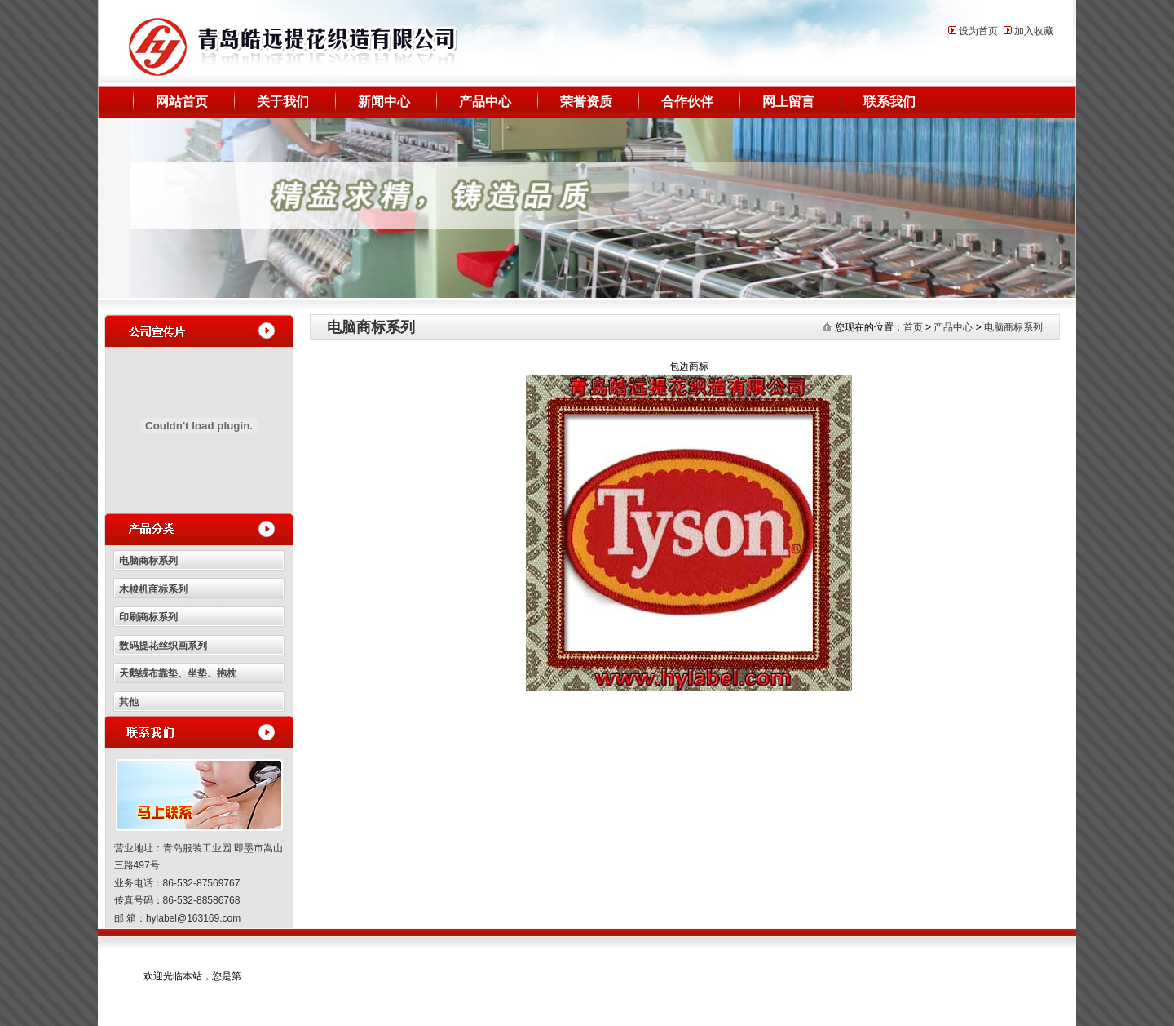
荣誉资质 (586, 102)
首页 (913, 327)
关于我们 (283, 102)
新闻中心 (384, 102)
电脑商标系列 (1013, 327)
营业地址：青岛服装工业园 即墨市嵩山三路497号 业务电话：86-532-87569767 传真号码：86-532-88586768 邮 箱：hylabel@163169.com (198, 883)
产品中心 (485, 102)
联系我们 (889, 102)
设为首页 (978, 31)
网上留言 (788, 102)
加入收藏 (1033, 31)
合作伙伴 (687, 102)
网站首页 (182, 102)
